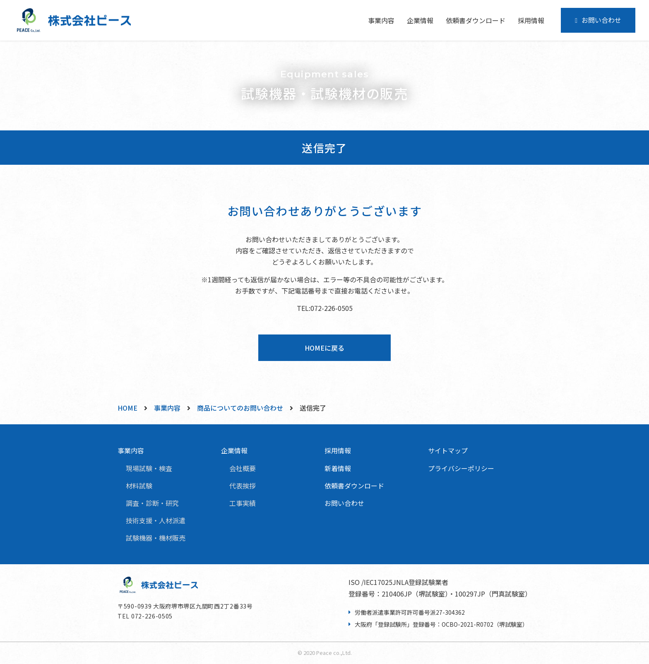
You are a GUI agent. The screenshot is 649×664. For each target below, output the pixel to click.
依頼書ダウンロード (475, 20)
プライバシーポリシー (461, 468)
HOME (127, 408)
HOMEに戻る (324, 348)
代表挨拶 (242, 486)
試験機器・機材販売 (155, 538)
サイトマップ (448, 450)
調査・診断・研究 (152, 503)
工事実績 (242, 503)
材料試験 (139, 486)
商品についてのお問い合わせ (240, 408)
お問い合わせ (601, 20)
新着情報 (337, 468)
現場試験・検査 (149, 468)
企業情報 (234, 450)
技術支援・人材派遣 (155, 520)
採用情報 (531, 20)
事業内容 (167, 408)
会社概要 (242, 468)
